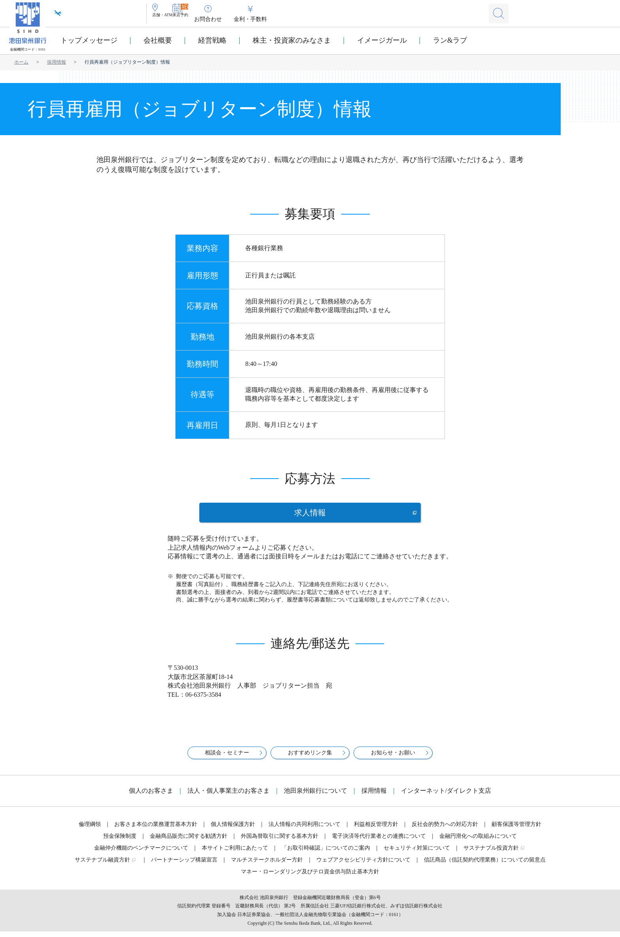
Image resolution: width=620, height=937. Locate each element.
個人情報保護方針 (233, 830)
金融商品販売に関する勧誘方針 (188, 842)
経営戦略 (212, 40)
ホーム (21, 62)
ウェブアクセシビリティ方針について (363, 865)
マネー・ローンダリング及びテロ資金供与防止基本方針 (310, 877)
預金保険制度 (119, 842)
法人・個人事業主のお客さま (228, 796)
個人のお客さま (151, 796)
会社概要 (158, 40)
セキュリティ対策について (417, 853)
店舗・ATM (172, 19)
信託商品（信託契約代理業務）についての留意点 (485, 865)
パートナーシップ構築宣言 (184, 865)
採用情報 (56, 62)
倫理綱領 (90, 830)
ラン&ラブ (450, 40)
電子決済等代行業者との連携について (379, 842)
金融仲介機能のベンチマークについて (141, 853)
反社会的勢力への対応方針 (445, 830)
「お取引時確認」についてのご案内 (326, 853)
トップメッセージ (88, 40)
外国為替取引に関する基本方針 (279, 842)
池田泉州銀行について (315, 796)
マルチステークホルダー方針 (267, 865)
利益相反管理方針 (376, 830)
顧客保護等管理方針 (516, 830)
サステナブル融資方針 (102, 865)
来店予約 (209, 19)
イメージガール (382, 40)
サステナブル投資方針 (491, 853)
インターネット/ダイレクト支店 (446, 796)
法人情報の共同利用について (304, 830)
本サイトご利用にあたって (235, 853)
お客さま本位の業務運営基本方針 (155, 830)
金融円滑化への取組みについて (478, 842)
